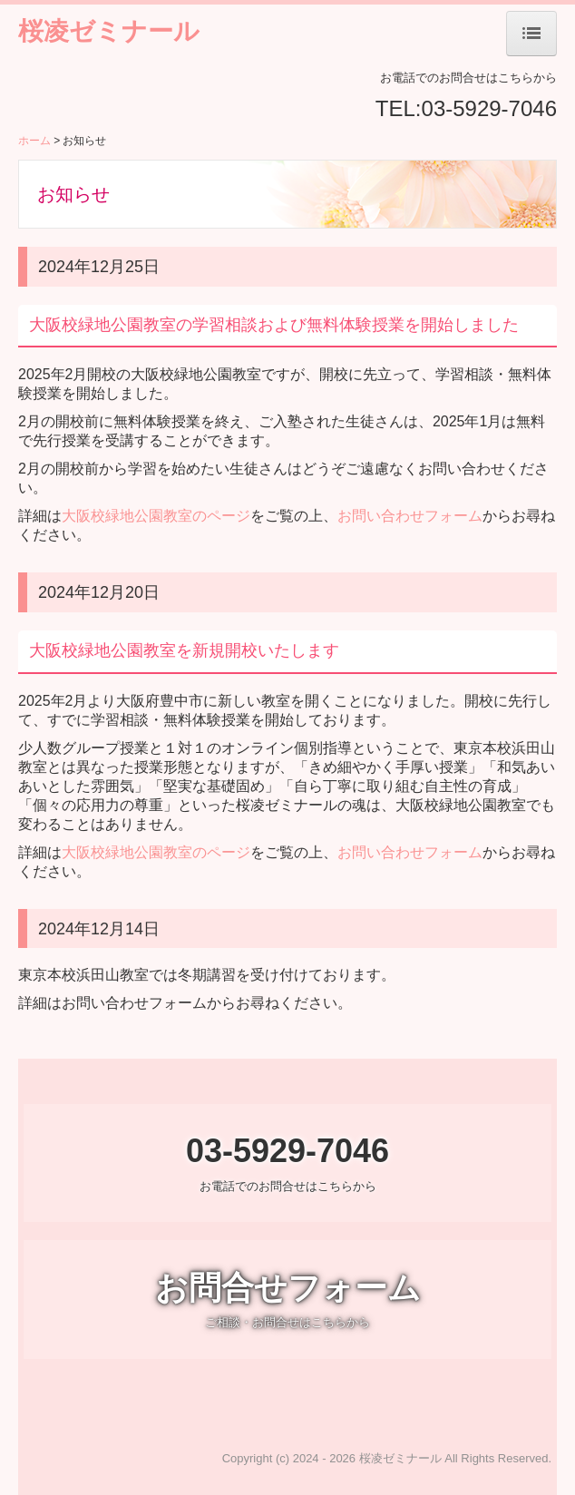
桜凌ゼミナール (109, 31)
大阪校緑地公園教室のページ (156, 515)
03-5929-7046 (489, 108)
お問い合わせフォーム (409, 515)
